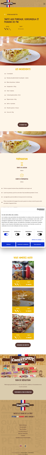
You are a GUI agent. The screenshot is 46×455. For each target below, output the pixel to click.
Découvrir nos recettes (23, 345)
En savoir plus (23, 124)
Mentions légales (24, 452)
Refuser (9, 244)
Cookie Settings (31, 452)
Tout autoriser (37, 244)
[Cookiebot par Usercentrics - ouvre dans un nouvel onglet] (38, 209)
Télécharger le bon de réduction (23, 392)
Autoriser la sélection (23, 244)
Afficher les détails (37, 239)
